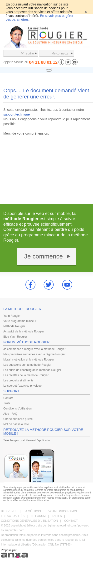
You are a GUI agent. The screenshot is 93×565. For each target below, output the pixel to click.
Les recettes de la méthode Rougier (26, 375)
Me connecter (61, 53)
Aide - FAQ (10, 413)
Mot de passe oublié (16, 424)
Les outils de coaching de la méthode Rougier (32, 370)
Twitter (49, 284)
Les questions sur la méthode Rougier (27, 364)
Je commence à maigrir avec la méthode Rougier (34, 349)
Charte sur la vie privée (18, 419)
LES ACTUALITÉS (12, 516)
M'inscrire (27, 53)
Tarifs (6, 403)
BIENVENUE (9, 511)
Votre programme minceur (19, 321)
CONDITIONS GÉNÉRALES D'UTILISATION (29, 520)
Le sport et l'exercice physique (22, 385)
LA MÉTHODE (33, 511)
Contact (8, 398)
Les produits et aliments (18, 380)
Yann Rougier (12, 315)
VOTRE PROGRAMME (63, 511)
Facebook (30, 284)
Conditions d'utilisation (17, 408)
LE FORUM (38, 516)
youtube (67, 284)
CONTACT (71, 520)
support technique (16, 114)
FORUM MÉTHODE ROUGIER (26, 342)
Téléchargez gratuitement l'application (27, 440)
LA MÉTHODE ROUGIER (22, 309)
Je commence (43, 256)
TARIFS (57, 516)
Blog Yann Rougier (15, 336)
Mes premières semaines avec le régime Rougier (34, 354)
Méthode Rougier (14, 326)
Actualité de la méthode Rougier (23, 331)
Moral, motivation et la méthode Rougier (28, 359)
